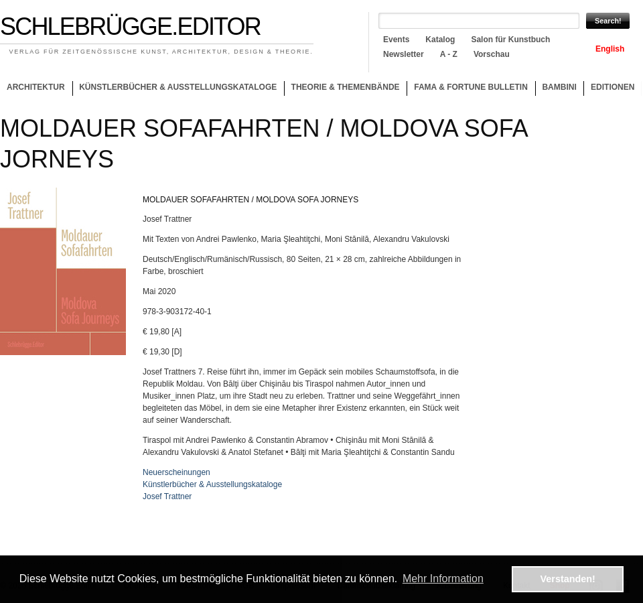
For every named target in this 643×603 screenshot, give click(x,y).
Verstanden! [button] (568, 579)
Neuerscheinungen (176, 472)
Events (396, 39)
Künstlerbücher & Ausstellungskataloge (178, 87)
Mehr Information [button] (443, 578)
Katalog (440, 39)
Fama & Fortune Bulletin (471, 87)
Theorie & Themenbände (342, 89)
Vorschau (492, 54)
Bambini (559, 87)
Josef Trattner (167, 496)
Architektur (36, 87)
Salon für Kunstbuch (510, 39)
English (609, 49)
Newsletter (403, 54)
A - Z (448, 54)
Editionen (612, 87)
